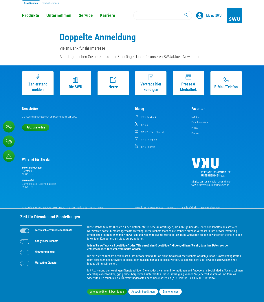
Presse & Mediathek (188, 83)
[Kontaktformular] (9, 127)
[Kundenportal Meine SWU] (213, 15)
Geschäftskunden (50, 3)
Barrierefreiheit (189, 207)
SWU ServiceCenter (32, 167)
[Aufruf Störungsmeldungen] (9, 156)
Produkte (30, 15)
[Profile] (201, 15)
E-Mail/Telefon (226, 83)
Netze (113, 83)
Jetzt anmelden (35, 127)
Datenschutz (156, 207)
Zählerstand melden (37, 83)
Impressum (173, 207)
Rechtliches (141, 207)
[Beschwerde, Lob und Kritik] (9, 141)
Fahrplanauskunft (200, 122)
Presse (194, 127)
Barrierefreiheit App (210, 207)
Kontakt (195, 116)
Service (86, 15)
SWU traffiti (28, 180)
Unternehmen (58, 15)
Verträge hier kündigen (150, 83)
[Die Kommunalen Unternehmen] (211, 169)
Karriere (107, 15)
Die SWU (75, 83)
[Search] (162, 15)
